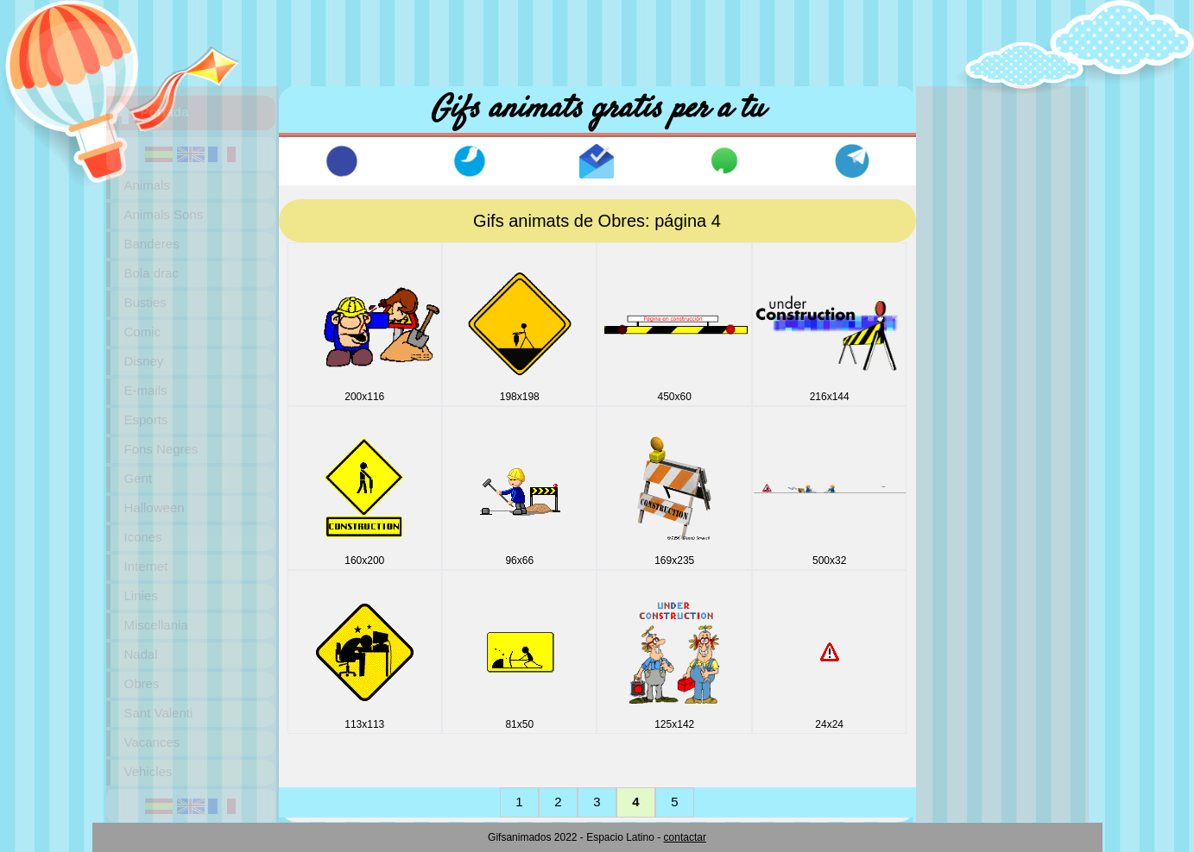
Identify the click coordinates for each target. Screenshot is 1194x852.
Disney (144, 361)
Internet (146, 566)
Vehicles (148, 771)
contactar (685, 837)
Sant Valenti (158, 712)
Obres (142, 683)
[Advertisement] (597, 39)
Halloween (154, 507)
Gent (138, 478)
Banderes (152, 243)
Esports (146, 419)
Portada (165, 111)
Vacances (152, 742)
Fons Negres (161, 449)
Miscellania (156, 624)
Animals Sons (164, 214)
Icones (143, 536)
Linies (141, 595)
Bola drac (151, 273)
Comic (142, 331)
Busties (145, 302)
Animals (147, 185)
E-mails (145, 390)
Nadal (141, 654)
